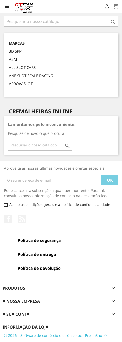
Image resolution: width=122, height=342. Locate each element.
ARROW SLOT (21, 83)
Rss (22, 219)
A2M (13, 59)
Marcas (17, 43)
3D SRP (15, 51)
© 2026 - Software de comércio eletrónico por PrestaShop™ (56, 335)
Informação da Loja (25, 327)
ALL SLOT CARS (22, 67)
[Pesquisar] (61, 21)
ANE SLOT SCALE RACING (31, 75)
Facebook (8, 219)
